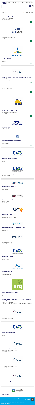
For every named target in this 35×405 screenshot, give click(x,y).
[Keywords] (8, 6)
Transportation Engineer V (7, 16)
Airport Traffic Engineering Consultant (9, 86)
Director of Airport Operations (8, 199)
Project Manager (5, 394)
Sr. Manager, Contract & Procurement (9, 158)
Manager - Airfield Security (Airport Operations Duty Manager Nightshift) (16, 77)
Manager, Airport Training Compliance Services (11, 140)
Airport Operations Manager (7, 256)
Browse (8, 2)
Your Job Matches (21, 2)
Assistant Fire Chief (6, 127)
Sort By (3, 12)
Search (4, 2)
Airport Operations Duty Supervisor (9, 240)
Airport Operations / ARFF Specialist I (9, 110)
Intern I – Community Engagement (9, 348)
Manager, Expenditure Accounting (8, 332)
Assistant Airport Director (7, 271)
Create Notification (29, 12)
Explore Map (14, 2)
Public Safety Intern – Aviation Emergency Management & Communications (17, 317)
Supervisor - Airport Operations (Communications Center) (13, 227)
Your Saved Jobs (29, 2)
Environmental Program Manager (8, 214)
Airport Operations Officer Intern (8, 364)
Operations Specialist (6, 58)
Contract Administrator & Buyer (8, 174)
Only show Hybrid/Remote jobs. (9, 7)
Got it (32, 399)
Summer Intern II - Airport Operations (9, 381)
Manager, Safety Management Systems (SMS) (11, 292)
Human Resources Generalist (8, 35)
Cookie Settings (27, 399)
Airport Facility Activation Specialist (9, 186)
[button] (32, 6)
